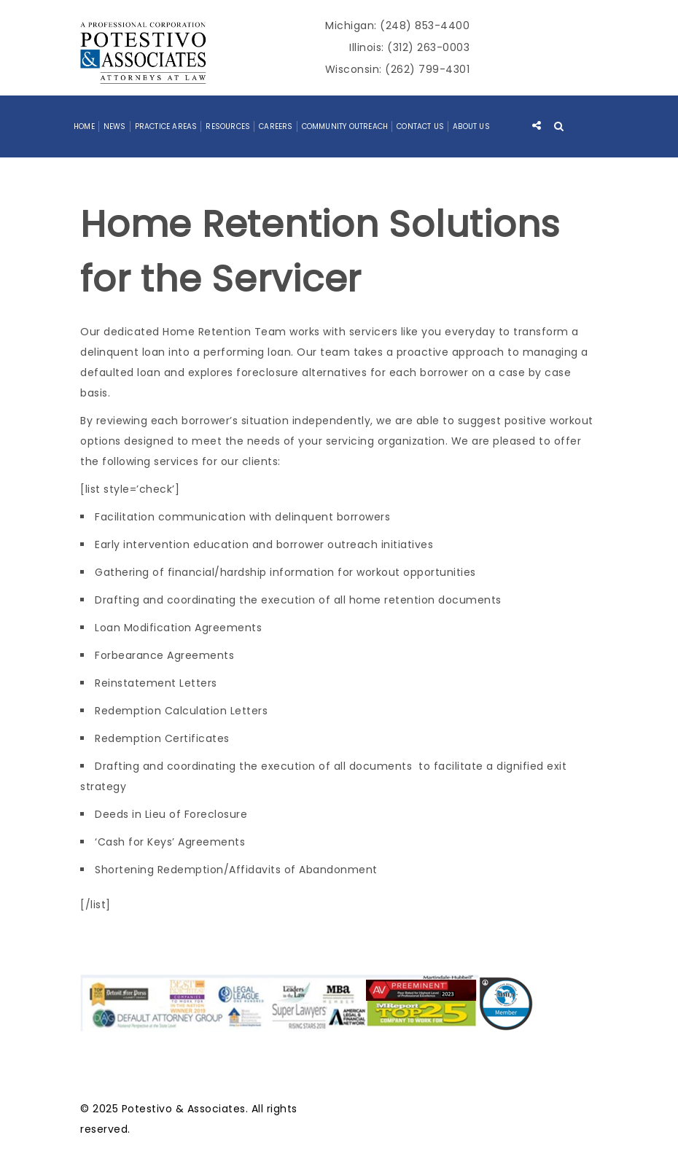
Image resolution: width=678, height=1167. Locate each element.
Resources (228, 126)
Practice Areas (166, 126)
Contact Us (420, 126)
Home (84, 126)
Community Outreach (345, 126)
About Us (471, 126)
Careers (275, 126)
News (115, 126)
